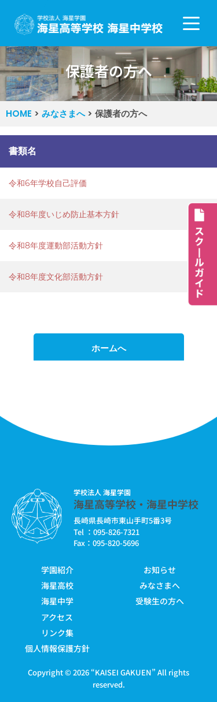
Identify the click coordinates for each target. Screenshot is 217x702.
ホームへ (108, 348)
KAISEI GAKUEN (123, 672)
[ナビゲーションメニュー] (191, 23)
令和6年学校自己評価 (48, 183)
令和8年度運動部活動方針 (56, 246)
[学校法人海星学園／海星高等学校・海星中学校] (88, 24)
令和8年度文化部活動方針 (56, 277)
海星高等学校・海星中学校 (135, 503)
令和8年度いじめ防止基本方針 (64, 214)
